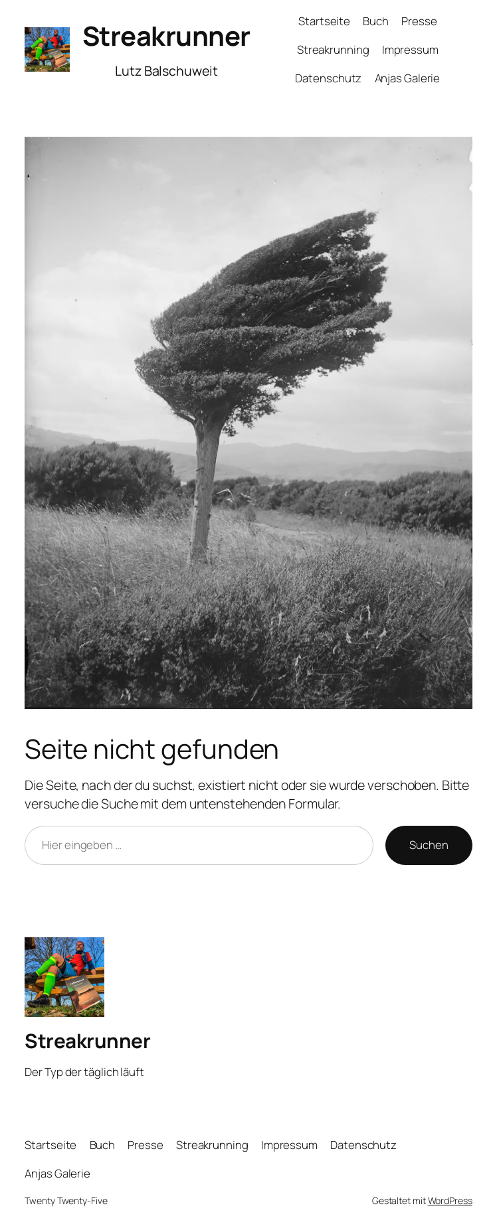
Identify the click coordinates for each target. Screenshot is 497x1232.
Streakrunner (166, 35)
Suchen (428, 844)
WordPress (450, 1200)
